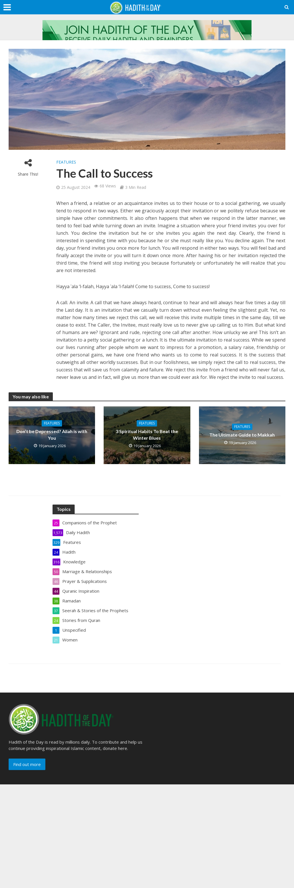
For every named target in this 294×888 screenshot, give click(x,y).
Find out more (27, 764)
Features (66, 162)
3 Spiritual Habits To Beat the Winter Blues (147, 435)
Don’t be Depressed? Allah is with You (51, 435)
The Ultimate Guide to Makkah (242, 434)
